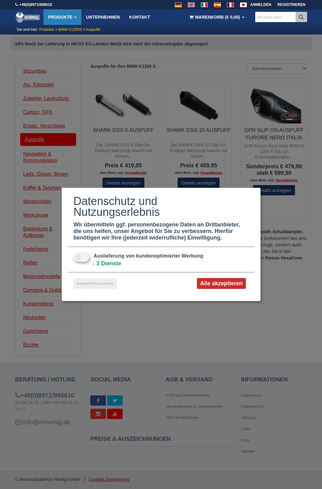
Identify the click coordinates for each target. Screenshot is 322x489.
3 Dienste (106, 263)
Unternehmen (103, 17)
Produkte (62, 17)
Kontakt (139, 17)
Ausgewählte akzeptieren (95, 283)
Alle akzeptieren (221, 283)
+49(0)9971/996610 (36, 4)
